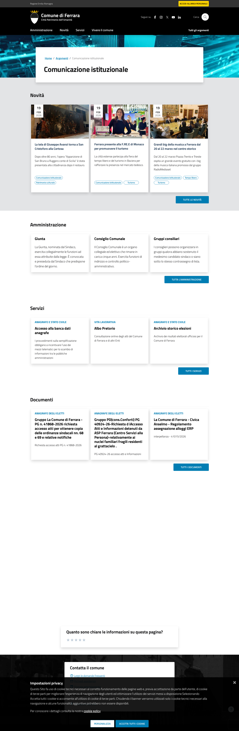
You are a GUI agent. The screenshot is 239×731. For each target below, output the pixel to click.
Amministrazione (41, 30)
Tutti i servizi (193, 371)
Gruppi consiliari (166, 238)
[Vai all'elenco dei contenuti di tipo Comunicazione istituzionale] (49, 178)
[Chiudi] (234, 682)
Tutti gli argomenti (198, 30)
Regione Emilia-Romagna (41, 3)
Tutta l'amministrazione (187, 279)
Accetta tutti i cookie (132, 724)
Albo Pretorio (104, 328)
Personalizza (102, 724)
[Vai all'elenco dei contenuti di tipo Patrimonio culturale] (45, 182)
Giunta (40, 238)
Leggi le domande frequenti (87, 676)
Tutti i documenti (191, 467)
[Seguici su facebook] (154, 17)
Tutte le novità (192, 200)
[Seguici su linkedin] (178, 17)
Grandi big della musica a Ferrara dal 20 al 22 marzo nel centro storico (177, 146)
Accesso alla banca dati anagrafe (53, 330)
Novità (64, 30)
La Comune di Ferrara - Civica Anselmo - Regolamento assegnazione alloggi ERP (176, 424)
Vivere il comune (102, 30)
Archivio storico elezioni (172, 328)
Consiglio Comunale (109, 238)
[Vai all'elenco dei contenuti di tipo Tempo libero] (190, 178)
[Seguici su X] (166, 17)
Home (48, 58)
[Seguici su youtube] (172, 17)
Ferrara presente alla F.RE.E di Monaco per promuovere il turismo (119, 146)
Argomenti (62, 58)
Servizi (80, 30)
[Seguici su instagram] (160, 17)
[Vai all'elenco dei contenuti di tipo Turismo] (131, 182)
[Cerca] (205, 17)
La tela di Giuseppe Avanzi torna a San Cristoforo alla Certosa (59, 146)
